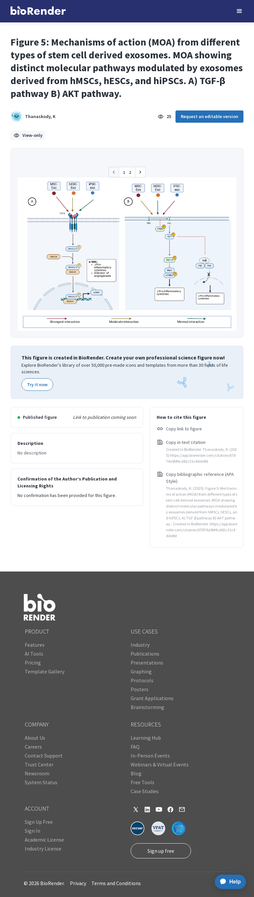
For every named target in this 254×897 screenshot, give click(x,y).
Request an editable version (209, 116)
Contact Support (44, 755)
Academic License (44, 839)
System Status (41, 782)
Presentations (147, 662)
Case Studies (145, 791)
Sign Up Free (39, 822)
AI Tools (34, 653)
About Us (35, 737)
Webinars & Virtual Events (160, 764)
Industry (140, 644)
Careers (33, 746)
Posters (139, 689)
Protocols (142, 680)
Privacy (78, 883)
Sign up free (160, 851)
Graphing (141, 671)
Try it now (37, 384)
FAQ (135, 746)
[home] (38, 11)
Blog (136, 773)
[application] (228, 882)
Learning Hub (146, 737)
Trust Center (39, 764)
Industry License (43, 848)
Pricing (33, 662)
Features (35, 644)
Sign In (32, 830)
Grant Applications (152, 698)
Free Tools (142, 782)
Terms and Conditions (116, 883)
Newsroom (37, 773)
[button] (239, 11)
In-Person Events (150, 755)
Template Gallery (44, 671)
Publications (145, 653)
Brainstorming (147, 707)
